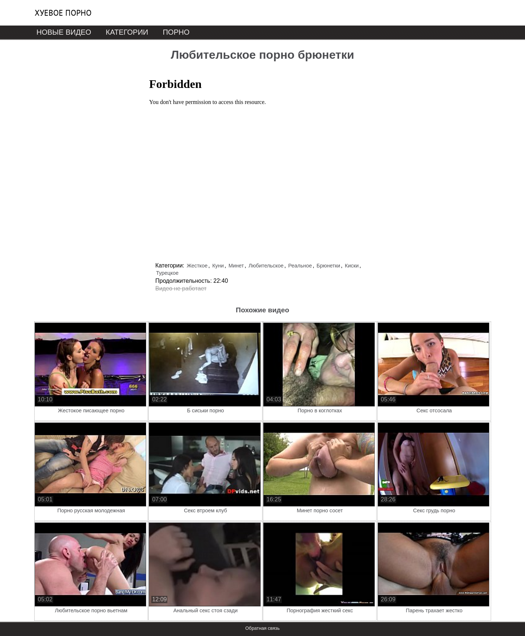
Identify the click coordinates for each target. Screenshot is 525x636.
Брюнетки (328, 266)
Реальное (300, 266)
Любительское (266, 266)
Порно (176, 32)
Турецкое (167, 273)
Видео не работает (181, 288)
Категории (127, 32)
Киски (352, 266)
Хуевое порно (63, 13)
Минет (236, 266)
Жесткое (197, 266)
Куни (218, 266)
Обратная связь (262, 628)
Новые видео (63, 32)
